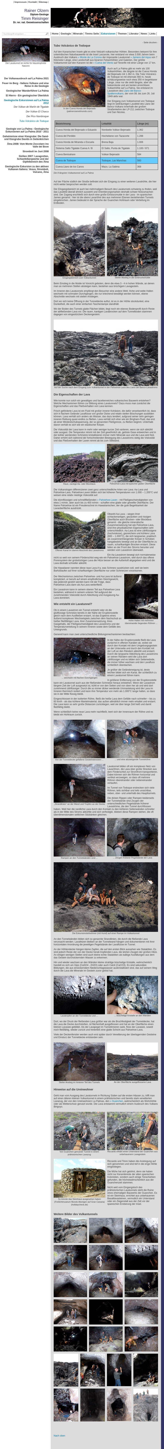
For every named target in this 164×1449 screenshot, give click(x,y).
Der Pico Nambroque (37, 116)
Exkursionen (108, 33)
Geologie (66, 33)
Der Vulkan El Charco (37, 111)
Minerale (78, 33)
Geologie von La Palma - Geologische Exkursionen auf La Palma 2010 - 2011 (27, 130)
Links (152, 33)
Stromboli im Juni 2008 (36, 151)
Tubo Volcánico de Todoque (34, 121)
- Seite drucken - (150, 42)
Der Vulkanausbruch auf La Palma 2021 (26, 78)
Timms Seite (92, 33)
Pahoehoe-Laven (108, 500)
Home (55, 33)
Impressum (21, 2)
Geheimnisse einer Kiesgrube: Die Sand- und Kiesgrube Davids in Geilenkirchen (26, 138)
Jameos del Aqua (142, 57)
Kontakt (32, 2)
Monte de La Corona (91, 57)
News (144, 33)
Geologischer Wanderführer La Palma (27, 90)
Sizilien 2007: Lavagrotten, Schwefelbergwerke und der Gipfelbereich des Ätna (33, 159)
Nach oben (59, 1435)
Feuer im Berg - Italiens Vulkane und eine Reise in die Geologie (25, 84)
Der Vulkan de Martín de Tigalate (31, 106)
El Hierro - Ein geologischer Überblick (27, 95)
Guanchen (117, 1101)
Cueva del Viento (104, 62)
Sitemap (43, 2)
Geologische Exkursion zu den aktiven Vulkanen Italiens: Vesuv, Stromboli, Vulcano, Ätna (27, 169)
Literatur (134, 33)
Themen (122, 33)
